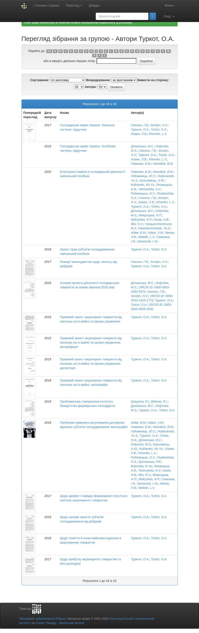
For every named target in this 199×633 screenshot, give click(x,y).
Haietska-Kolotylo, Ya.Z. (154, 228)
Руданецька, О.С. (143, 193)
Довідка (94, 5)
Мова (169, 5)
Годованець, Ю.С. (143, 176)
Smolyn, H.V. (159, 125)
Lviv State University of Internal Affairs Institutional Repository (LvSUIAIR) (78, 22)
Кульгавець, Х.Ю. (152, 180)
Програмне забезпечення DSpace (43, 618)
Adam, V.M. (156, 232)
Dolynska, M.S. (141, 444)
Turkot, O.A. (159, 129)
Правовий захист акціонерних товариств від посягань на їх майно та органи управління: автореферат (91, 342)
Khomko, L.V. (158, 134)
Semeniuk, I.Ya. (147, 241)
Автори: (91, 87)
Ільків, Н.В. (161, 219)
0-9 (49, 51)
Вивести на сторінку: (153, 80)
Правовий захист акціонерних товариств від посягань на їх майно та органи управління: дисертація (91, 364)
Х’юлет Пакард (45, 623)
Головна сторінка (46, 5)
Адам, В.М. (138, 232)
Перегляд (74, 5)
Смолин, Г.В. (140, 125)
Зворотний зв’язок (71, 623)
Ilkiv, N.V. (137, 224)
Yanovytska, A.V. (149, 189)
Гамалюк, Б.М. (141, 163)
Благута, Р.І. (140, 401)
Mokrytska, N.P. (141, 219)
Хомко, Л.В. (139, 134)
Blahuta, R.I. (159, 401)
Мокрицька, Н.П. (150, 215)
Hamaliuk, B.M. (163, 163)
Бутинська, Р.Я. (150, 461)
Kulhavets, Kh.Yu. (143, 184)
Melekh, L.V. (146, 237)
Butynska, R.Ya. (141, 466)
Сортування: (39, 80)
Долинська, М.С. (142, 146)
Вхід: (168, 16)
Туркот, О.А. (140, 129)
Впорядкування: (98, 80)
